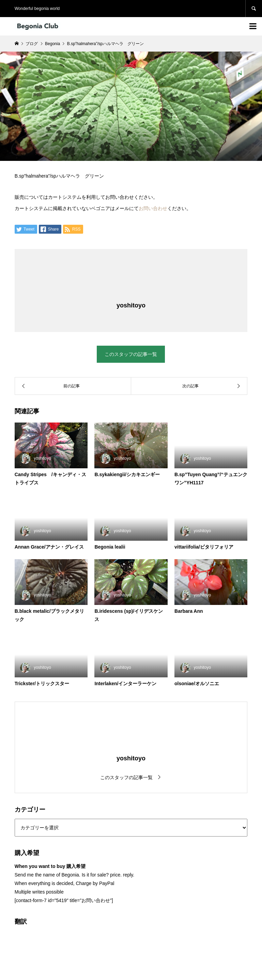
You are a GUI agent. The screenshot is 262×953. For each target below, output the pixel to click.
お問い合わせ (153, 208)
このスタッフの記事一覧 (131, 354)
